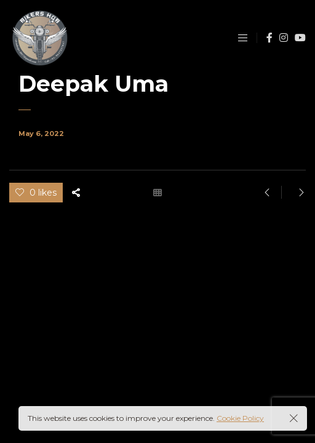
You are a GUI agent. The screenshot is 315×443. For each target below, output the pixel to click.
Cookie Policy (240, 418)
